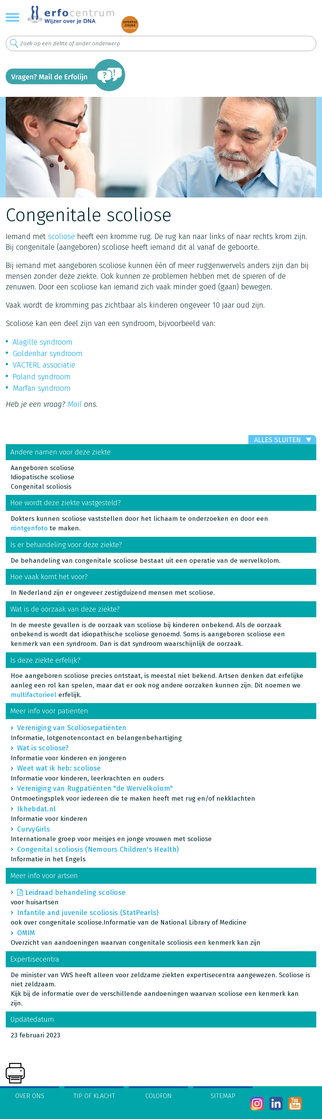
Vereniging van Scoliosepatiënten (72, 728)
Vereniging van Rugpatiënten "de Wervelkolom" (95, 788)
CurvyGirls (33, 829)
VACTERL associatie (44, 364)
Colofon (158, 1096)
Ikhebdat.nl (36, 809)
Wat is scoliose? (43, 748)
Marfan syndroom (42, 388)
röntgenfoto (29, 528)
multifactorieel (33, 695)
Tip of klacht (94, 1096)
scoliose (61, 236)
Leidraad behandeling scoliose (75, 892)
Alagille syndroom (42, 342)
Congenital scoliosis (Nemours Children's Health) (98, 849)
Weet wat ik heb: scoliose (59, 768)
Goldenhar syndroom (47, 353)
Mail (75, 404)
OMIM (26, 933)
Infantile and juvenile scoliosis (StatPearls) (88, 913)
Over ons (29, 1096)
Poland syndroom (42, 376)
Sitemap (223, 1096)
